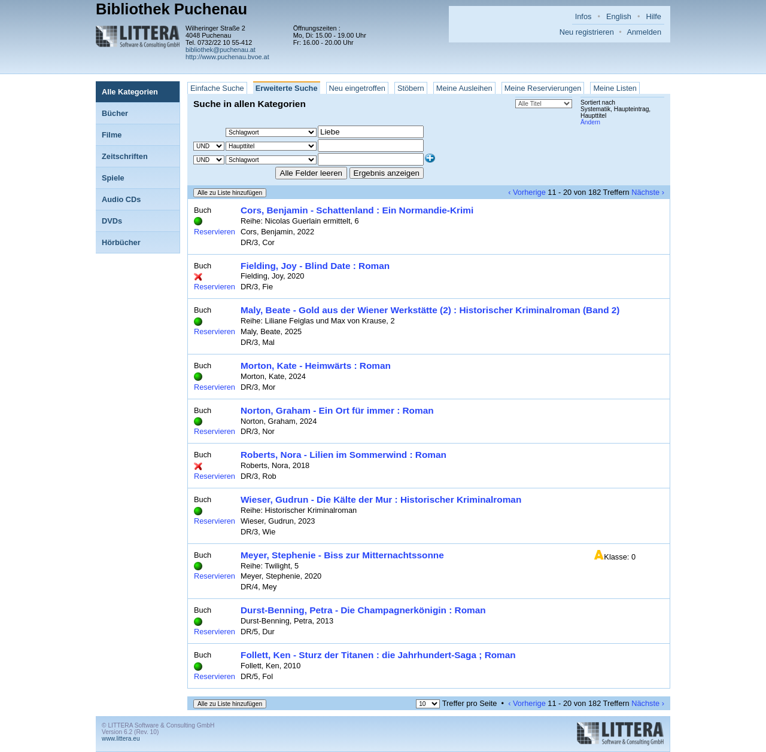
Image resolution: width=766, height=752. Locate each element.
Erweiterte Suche (287, 88)
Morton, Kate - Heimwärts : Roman (316, 365)
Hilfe (653, 16)
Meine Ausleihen (464, 88)
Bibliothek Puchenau (171, 9)
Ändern (590, 122)
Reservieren (214, 231)
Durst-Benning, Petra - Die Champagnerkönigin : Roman (363, 610)
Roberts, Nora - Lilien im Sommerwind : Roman (343, 455)
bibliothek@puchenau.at (221, 49)
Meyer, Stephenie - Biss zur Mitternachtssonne (342, 555)
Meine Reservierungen (543, 88)
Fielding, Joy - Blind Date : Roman (315, 266)
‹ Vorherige (527, 192)
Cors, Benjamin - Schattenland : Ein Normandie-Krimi (357, 210)
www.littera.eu (121, 738)
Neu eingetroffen (357, 88)
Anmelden (644, 31)
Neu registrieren (587, 31)
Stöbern (410, 88)
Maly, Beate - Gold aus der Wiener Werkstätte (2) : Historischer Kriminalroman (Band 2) (430, 310)
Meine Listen (615, 88)
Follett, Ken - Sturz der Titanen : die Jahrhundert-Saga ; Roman (378, 655)
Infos (583, 16)
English (618, 16)
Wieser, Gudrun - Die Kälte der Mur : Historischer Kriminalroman (381, 499)
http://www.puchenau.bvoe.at (227, 56)
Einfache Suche (217, 88)
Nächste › (647, 192)
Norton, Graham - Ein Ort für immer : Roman (337, 410)
